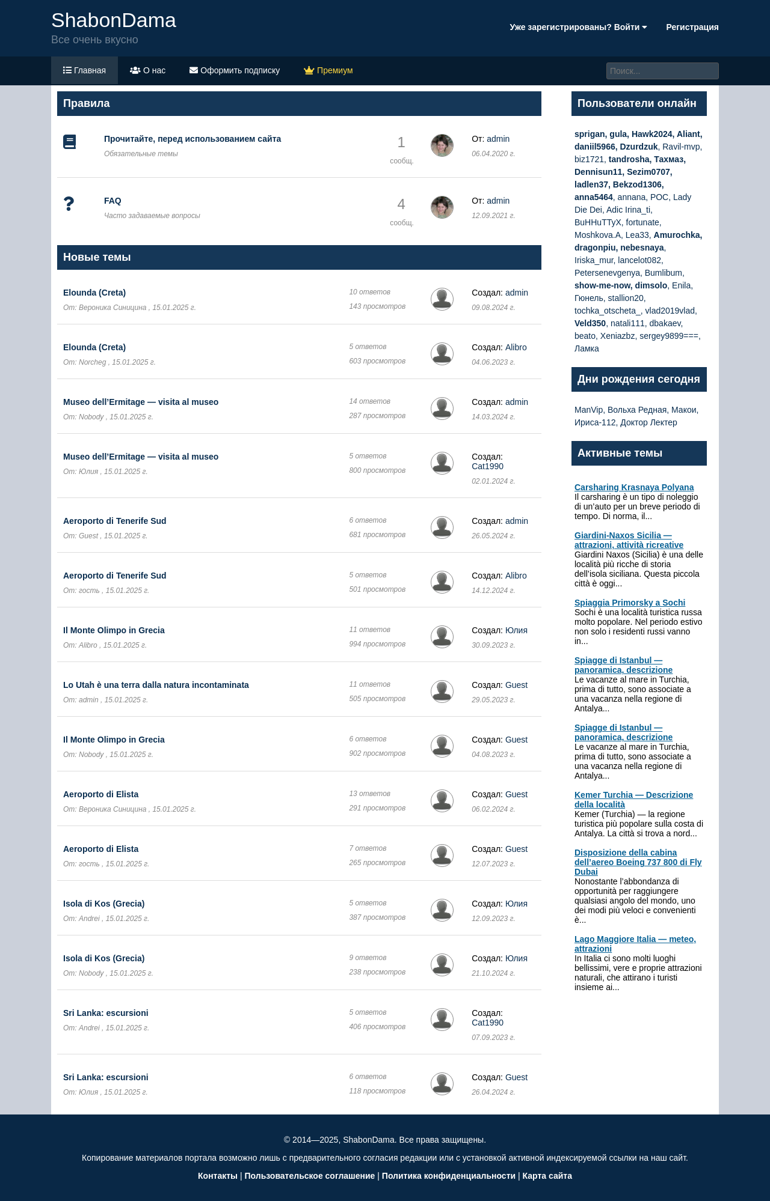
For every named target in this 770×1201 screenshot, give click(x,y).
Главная (84, 70)
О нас (147, 70)
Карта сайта (547, 1176)
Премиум (328, 70)
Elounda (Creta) (94, 292)
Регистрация (692, 27)
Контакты (218, 1176)
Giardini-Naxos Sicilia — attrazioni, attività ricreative (628, 540)
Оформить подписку (234, 70)
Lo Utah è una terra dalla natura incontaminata (156, 685)
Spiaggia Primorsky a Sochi (629, 602)
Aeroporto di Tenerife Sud (115, 521)
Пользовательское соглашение (309, 1176)
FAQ (113, 200)
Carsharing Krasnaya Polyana (634, 487)
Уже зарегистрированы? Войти (578, 27)
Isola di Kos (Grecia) (103, 903)
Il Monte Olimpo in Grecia (114, 630)
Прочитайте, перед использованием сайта (192, 139)
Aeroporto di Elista (100, 794)
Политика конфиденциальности (449, 1176)
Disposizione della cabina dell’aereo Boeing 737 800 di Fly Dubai (638, 862)
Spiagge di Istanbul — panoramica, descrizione (623, 665)
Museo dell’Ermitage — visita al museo (140, 402)
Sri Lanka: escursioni (106, 1013)
